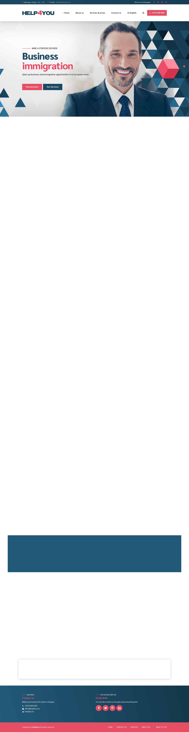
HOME (110, 727)
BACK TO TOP (161, 727)
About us (80, 12)
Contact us (116, 12)
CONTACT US (121, 727)
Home (67, 12)
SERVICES (134, 727)
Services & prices (97, 12)
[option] (94, 69)
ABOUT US (146, 727)
